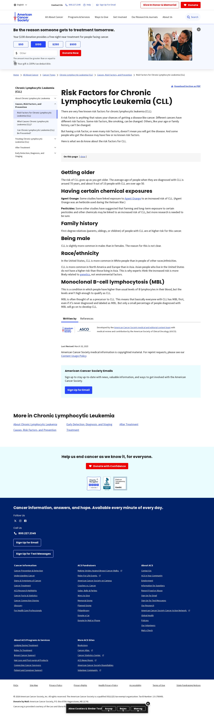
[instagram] (20, 521)
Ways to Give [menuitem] (101, 17)
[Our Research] (147, 605)
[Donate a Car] (84, 615)
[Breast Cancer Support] (24, 655)
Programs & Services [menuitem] (79, 17)
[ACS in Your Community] (152, 575)
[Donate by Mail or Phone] (89, 620)
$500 (73, 44)
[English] (22, 5)
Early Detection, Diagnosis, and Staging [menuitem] (29, 155)
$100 (38, 44)
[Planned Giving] (84, 605)
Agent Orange (133, 198)
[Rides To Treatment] (23, 650)
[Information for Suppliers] (153, 585)
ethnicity (87, 253)
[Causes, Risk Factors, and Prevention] (34, 430)
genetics (85, 274)
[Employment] (147, 580)
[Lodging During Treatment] (26, 645)
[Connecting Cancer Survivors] (27, 665)
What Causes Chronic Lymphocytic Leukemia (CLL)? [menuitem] (33, 123)
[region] (107, 708)
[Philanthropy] (83, 610)
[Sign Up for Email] (27, 542)
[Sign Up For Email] (106, 5)
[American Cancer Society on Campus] (95, 580)
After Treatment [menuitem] (22, 147)
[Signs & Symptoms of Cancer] (27, 580)
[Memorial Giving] (85, 600)
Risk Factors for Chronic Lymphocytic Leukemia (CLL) (160, 74)
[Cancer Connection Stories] (26, 600)
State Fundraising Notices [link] (189, 685)
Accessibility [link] (135, 685)
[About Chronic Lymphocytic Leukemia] (35, 424)
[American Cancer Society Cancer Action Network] (166, 610)
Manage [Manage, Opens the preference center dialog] (138, 709)
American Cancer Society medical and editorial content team (142, 327)
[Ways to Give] (84, 595)
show (82, 156)
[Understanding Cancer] (24, 575)
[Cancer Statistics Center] (91, 655)
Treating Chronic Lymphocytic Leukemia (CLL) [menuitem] (29, 140)
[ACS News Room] (87, 660)
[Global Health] (147, 615)
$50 (20, 44)
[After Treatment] (128, 424)
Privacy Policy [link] (55, 685)
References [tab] (86, 318)
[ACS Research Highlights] (25, 590)
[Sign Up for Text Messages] (33, 554)
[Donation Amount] (35, 53)
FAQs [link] (15, 685)
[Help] (88, 5)
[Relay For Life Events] (89, 575)
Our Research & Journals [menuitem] (145, 17)
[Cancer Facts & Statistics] (25, 595)
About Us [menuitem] (167, 17)
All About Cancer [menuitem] (54, 17)
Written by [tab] (69, 318)
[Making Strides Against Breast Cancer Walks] (100, 570)
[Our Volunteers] (148, 625)
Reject (123, 709)
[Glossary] (18, 605)
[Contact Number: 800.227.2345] (107, 533)
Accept (109, 709)
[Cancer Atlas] (86, 650)
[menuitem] (22, 17)
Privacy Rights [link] (80, 685)
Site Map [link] (34, 685)
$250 (55, 44)
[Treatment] (72, 430)
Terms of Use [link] (159, 685)
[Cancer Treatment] (22, 585)
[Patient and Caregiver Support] (28, 670)
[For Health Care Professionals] (28, 610)
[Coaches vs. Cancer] (87, 585)
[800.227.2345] (74, 5)
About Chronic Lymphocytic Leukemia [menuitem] (32, 98)
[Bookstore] (83, 645)
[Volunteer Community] (90, 670)
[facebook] (25, 521)
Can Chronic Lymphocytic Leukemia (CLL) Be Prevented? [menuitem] (35, 132)
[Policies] (145, 620)
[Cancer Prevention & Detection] (28, 570)
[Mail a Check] (147, 630)
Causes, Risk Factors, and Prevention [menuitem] (28, 105)
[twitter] (15, 521)
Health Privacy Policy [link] (108, 685)
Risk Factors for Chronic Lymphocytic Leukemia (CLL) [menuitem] (34, 114)
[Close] (148, 703)
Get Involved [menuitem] (120, 17)
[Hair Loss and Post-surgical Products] (31, 660)
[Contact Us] (146, 570)
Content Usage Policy (73, 356)
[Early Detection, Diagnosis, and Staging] (89, 424)
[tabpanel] (131, 331)
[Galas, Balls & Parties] (87, 590)
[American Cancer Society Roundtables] (95, 665)
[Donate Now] (70, 53)
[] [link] (83, 156)
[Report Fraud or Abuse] (152, 590)
